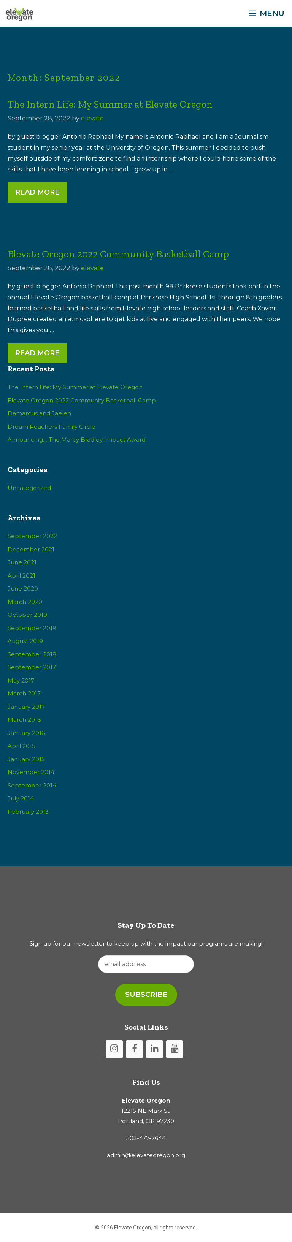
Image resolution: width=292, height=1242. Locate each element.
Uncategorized (29, 487)
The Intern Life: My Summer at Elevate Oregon (110, 104)
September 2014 (32, 785)
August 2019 (25, 641)
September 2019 (32, 628)
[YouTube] (174, 1049)
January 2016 (26, 733)
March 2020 (25, 601)
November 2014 (31, 772)
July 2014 (21, 798)
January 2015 (26, 759)
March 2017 (24, 693)
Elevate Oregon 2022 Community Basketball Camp (118, 254)
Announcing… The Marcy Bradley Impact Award (77, 439)
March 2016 (24, 719)
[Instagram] (114, 1049)
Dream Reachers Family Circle (51, 426)
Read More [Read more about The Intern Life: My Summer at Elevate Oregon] (37, 192)
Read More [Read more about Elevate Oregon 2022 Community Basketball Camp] (37, 353)
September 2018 (32, 654)
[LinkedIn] (154, 1049)
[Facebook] (134, 1049)
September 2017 (32, 667)
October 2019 (27, 614)
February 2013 (28, 811)
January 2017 (26, 706)
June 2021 (22, 562)
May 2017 (21, 680)
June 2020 (23, 588)
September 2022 (32, 536)
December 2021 (31, 549)
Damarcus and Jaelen (39, 413)
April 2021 (21, 575)
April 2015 (21, 745)
